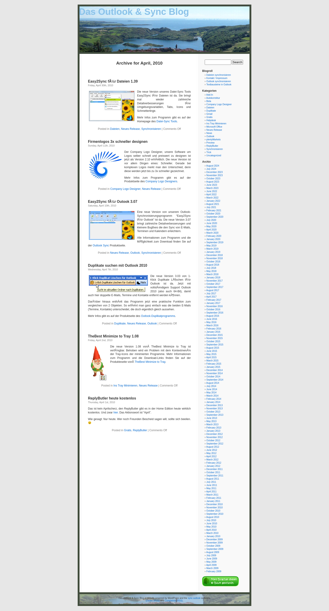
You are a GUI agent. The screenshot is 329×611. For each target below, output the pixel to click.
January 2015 (213, 367)
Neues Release (130, 129)
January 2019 (213, 252)
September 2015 (214, 344)
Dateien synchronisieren (218, 75)
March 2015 (212, 360)
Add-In (209, 95)
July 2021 (211, 207)
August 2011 (212, 479)
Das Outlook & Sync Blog (134, 12)
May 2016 (211, 322)
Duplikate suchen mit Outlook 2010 (117, 265)
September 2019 (214, 242)
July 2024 (211, 169)
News (209, 133)
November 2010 (214, 507)
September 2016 (214, 312)
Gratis (127, 430)
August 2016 (212, 316)
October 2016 (213, 309)
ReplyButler (140, 430)
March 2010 (212, 533)
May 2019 (211, 245)
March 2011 (212, 495)
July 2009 (211, 555)
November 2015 (214, 338)
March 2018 (212, 274)
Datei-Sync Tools (167, 121)
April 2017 (211, 296)
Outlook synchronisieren (218, 81)
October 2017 (213, 284)
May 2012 (211, 453)
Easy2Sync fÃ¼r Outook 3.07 (112, 202)
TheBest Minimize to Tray (150, 361)
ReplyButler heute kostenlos (112, 398)
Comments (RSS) (174, 600)
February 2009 (213, 571)
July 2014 (211, 386)
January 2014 (213, 402)
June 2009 (211, 558)
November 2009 (214, 542)
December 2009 (214, 539)
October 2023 (213, 178)
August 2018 (212, 265)
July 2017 (211, 293)
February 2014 (213, 399)
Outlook (135, 252)
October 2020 (213, 213)
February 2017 (213, 300)
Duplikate (120, 323)
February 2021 (213, 210)
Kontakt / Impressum (216, 78)
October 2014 (213, 376)
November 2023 (214, 175)
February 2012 (213, 463)
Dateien (114, 129)
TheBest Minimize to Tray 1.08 (113, 336)
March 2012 (212, 459)
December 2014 (214, 370)
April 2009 (211, 565)
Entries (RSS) (153, 600)
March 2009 (212, 568)
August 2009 (212, 552)
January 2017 (213, 303)
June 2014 (211, 389)
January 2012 (213, 466)
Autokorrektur (213, 98)
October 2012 (213, 440)
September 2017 (214, 287)
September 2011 (214, 475)
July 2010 (211, 520)
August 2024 (212, 165)
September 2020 (214, 217)
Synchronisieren (151, 129)
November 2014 (214, 373)
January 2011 (213, 501)
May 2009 (211, 562)
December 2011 (214, 469)
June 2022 (211, 191)
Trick (208, 152)
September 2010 (214, 514)
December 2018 (214, 255)
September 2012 (214, 443)
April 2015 (211, 357)
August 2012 (212, 447)
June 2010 (211, 523)
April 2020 (211, 229)
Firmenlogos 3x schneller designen (118, 142)
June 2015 (211, 351)
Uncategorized (213, 155)
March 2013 (212, 424)
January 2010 (213, 536)
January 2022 (213, 201)
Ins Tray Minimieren (126, 385)
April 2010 (211, 530)
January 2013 (213, 431)
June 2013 (211, 418)
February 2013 (213, 427)
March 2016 (212, 325)
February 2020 (213, 236)
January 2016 (213, 332)
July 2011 (211, 482)
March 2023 (212, 188)
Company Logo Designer (125, 189)
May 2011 (211, 488)
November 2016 (214, 306)
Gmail (209, 114)
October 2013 (213, 411)
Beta (208, 101)
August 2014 (212, 383)
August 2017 (212, 290)
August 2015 (212, 348)
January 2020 (213, 239)
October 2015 (213, 341)
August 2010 (212, 517)
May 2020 (211, 226)
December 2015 (214, 335)
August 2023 (212, 181)
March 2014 (212, 395)
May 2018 (211, 271)
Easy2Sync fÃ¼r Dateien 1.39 (113, 81)
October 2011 (213, 472)
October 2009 (213, 546)
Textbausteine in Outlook (218, 84)
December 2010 (214, 504)
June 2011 (211, 485)
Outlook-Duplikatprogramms (158, 316)
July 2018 (211, 268)
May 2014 (211, 392)
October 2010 (213, 510)
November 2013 (214, 408)
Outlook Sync (101, 245)
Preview (210, 142)
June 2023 (211, 185)
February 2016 (213, 328)
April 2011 (211, 491)
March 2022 (212, 197)
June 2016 (211, 319)
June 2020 (211, 223)
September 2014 (214, 380)
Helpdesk (211, 120)
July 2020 (211, 220)
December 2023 (214, 172)
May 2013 (211, 421)
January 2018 (213, 277)
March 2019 (212, 249)
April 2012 (211, 456)
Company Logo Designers (161, 181)
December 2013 (214, 405)
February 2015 (213, 364)
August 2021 (212, 204)
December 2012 (214, 434)
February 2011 (213, 498)
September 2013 (214, 415)
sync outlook (194, 598)
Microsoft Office (214, 126)
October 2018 (213, 261)
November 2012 (214, 437)
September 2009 (214, 549)
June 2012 (211, 450)
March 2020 (212, 233)
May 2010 (211, 526)
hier (115, 412)
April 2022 (211, 194)
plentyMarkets (213, 139)
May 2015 (211, 354)
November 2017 (214, 280)
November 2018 (214, 258)
